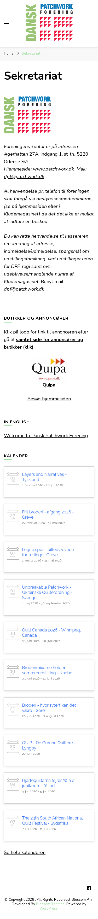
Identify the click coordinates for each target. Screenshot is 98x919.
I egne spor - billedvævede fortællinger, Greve (48, 552)
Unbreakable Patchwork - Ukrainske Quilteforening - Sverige (47, 592)
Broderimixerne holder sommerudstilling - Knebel (47, 670)
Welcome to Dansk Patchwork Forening (46, 435)
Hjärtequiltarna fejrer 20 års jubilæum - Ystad (48, 783)
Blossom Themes (50, 904)
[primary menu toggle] (6, 23)
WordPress (48, 908)
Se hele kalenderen (24, 852)
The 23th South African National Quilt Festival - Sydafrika (52, 821)
